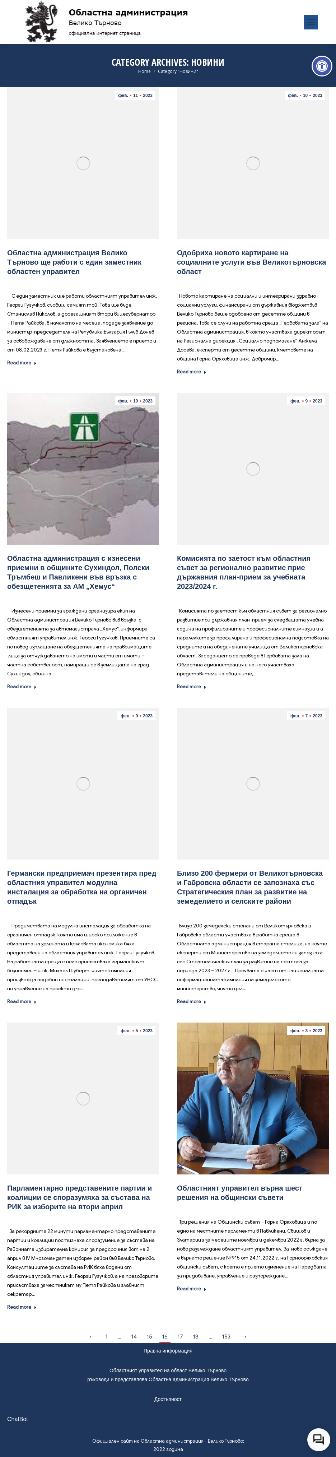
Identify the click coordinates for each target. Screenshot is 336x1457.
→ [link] (243, 1336)
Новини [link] (68, 282)
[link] (322, 66)
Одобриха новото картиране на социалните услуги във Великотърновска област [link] (251, 262)
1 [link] (107, 1336)
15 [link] (149, 1336)
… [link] (119, 1336)
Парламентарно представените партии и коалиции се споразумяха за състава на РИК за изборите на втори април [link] (79, 1197)
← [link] (92, 1336)
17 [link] (180, 1336)
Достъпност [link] (168, 1399)
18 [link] (196, 1336)
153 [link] (226, 1336)
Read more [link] (22, 363)
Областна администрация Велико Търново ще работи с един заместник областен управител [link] (74, 262)
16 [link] (165, 1336)
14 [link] (134, 1336)
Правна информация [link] (168, 1351)
